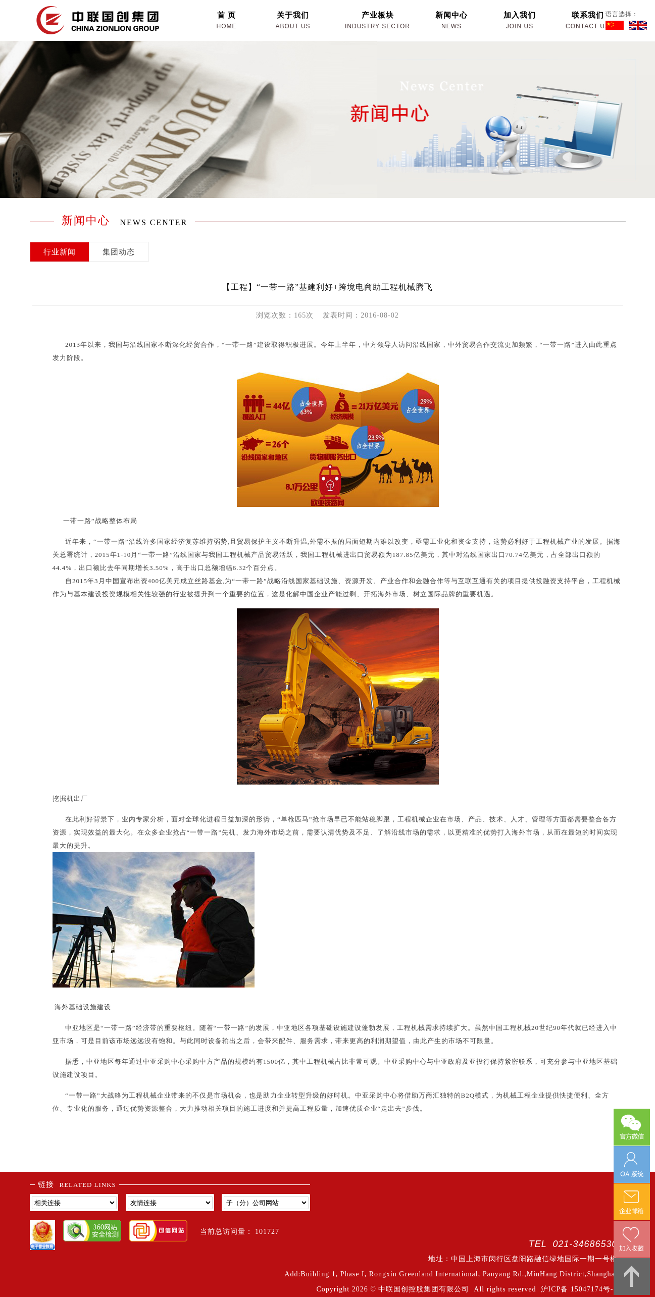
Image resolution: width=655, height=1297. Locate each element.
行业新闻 (59, 252)
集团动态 (119, 252)
